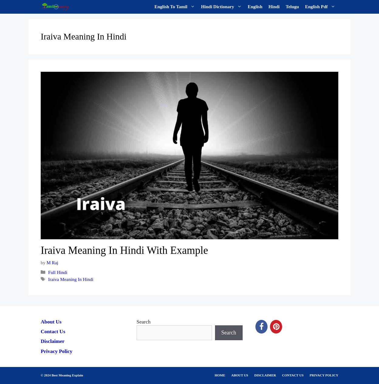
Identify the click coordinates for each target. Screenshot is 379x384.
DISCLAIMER (265, 375)
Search (144, 322)
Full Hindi (57, 272)
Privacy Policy (56, 351)
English (255, 6)
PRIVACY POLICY (324, 375)
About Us (51, 322)
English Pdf (321, 7)
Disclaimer (52, 341)
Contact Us (53, 331)
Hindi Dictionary (223, 7)
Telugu (292, 6)
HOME (220, 375)
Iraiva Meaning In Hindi (70, 279)
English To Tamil (176, 7)
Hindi (274, 6)
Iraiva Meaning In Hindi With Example (124, 250)
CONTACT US (293, 375)
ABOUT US (239, 375)
